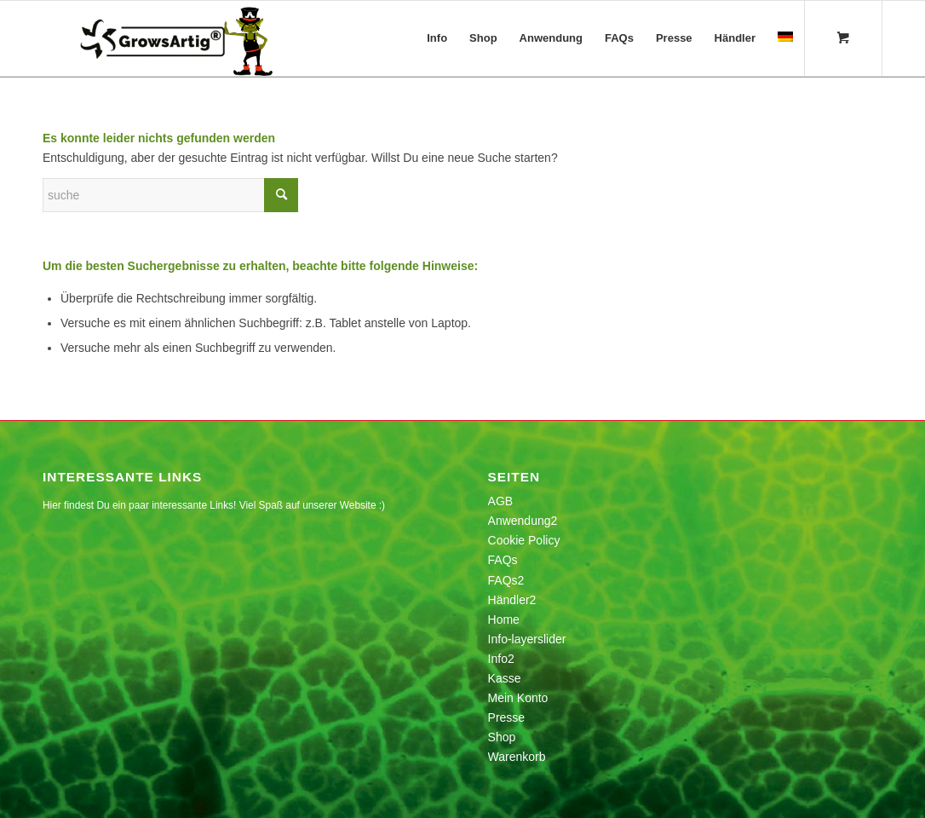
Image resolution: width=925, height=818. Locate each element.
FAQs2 (506, 580)
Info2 (501, 658)
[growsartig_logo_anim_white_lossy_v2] (186, 38)
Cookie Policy (524, 540)
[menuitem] (437, 38)
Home (504, 619)
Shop (502, 737)
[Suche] (170, 195)
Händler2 (512, 600)
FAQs (503, 560)
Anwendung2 (523, 520)
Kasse (504, 678)
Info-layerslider (527, 639)
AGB (501, 501)
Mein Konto (518, 698)
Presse (507, 717)
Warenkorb (517, 756)
